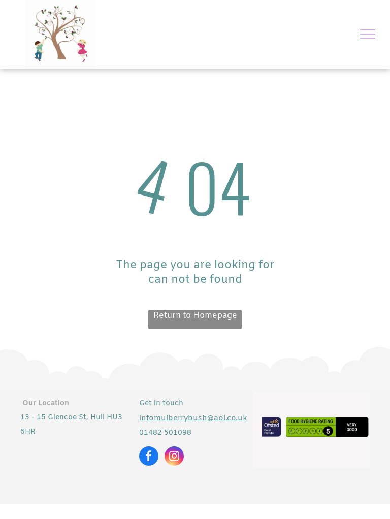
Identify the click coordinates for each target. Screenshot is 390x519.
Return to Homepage (195, 315)
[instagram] (174, 457)
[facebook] (148, 457)
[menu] (367, 34)
